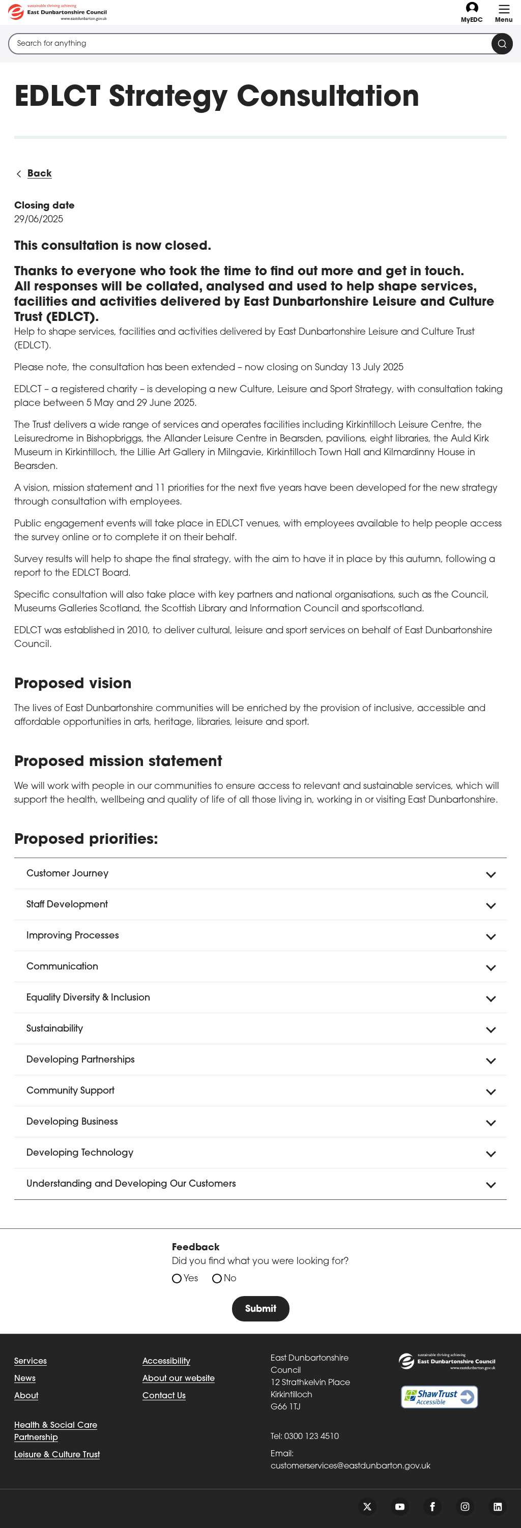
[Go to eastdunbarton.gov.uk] (57, 12)
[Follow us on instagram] (465, 1506)
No (230, 1279)
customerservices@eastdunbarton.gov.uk (350, 1466)
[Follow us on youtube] (400, 1506)
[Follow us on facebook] (432, 1506)
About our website (178, 1379)
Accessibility (166, 1362)
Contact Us (164, 1396)
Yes (191, 1279)
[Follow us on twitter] (367, 1506)
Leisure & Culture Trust (57, 1455)
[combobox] (260, 43)
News (25, 1379)
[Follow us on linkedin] (497, 1506)
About (26, 1396)
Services (30, 1362)
